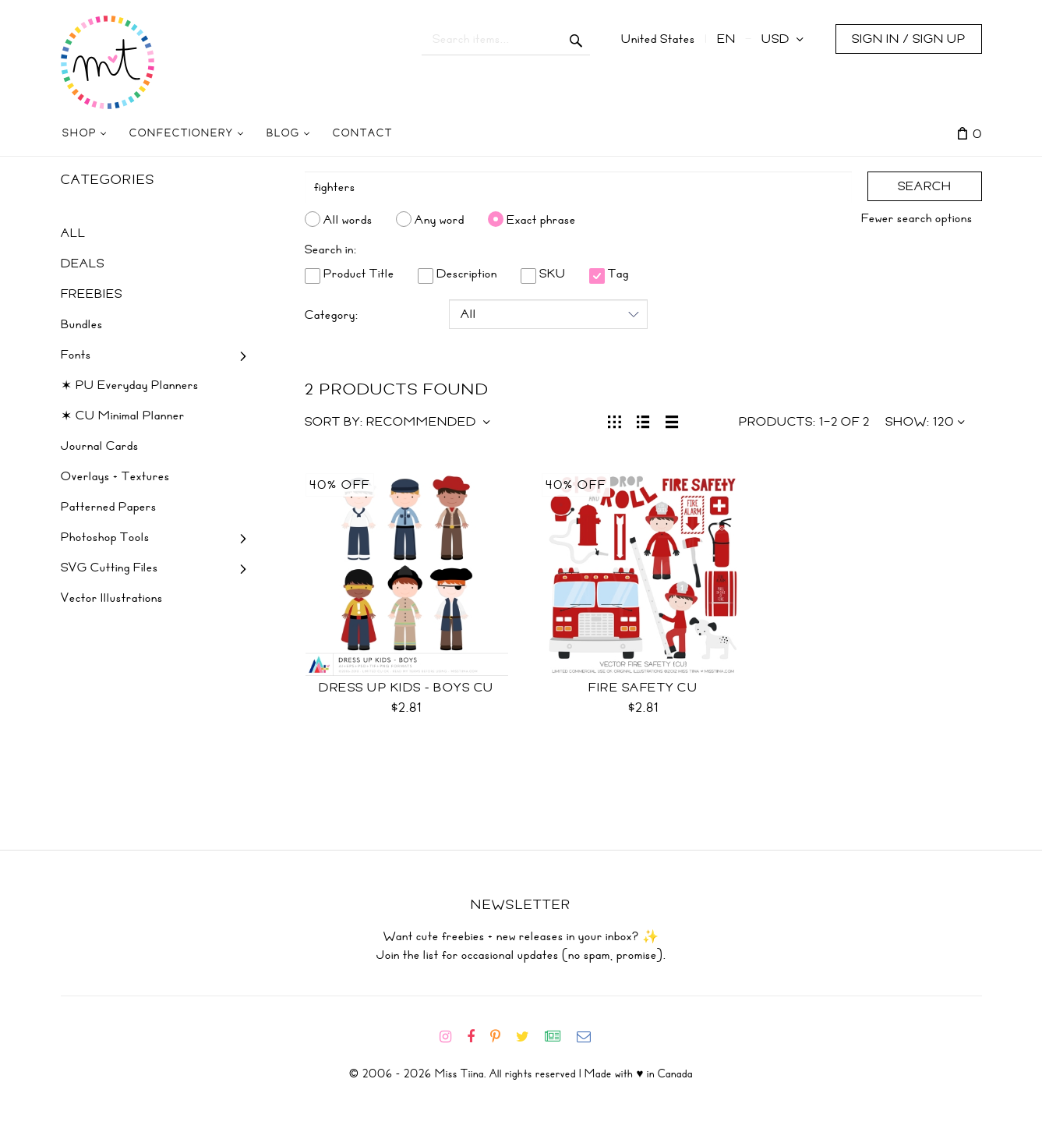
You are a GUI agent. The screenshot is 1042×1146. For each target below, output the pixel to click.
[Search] (578, 187)
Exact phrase (541, 219)
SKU (543, 273)
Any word (439, 219)
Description (457, 273)
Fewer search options (917, 218)
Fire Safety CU (643, 687)
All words (348, 219)
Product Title (349, 273)
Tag (609, 273)
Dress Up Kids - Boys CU (406, 687)
